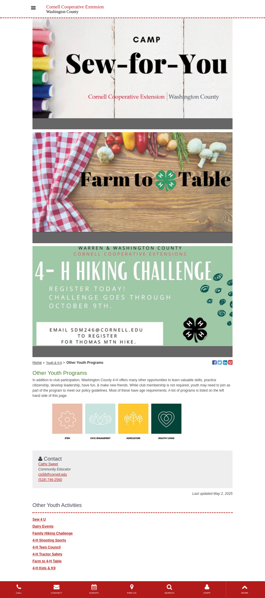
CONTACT (56, 589)
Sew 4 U (39, 519)
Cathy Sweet (48, 464)
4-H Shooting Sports (49, 540)
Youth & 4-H (54, 362)
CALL (18, 589)
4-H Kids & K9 (43, 568)
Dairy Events (43, 526)
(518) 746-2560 (50, 480)
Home (37, 363)
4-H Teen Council (46, 547)
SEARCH (169, 589)
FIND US (131, 589)
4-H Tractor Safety (47, 554)
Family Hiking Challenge (52, 533)
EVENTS (94, 589)
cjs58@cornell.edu (52, 474)
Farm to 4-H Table (46, 561)
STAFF (207, 589)
